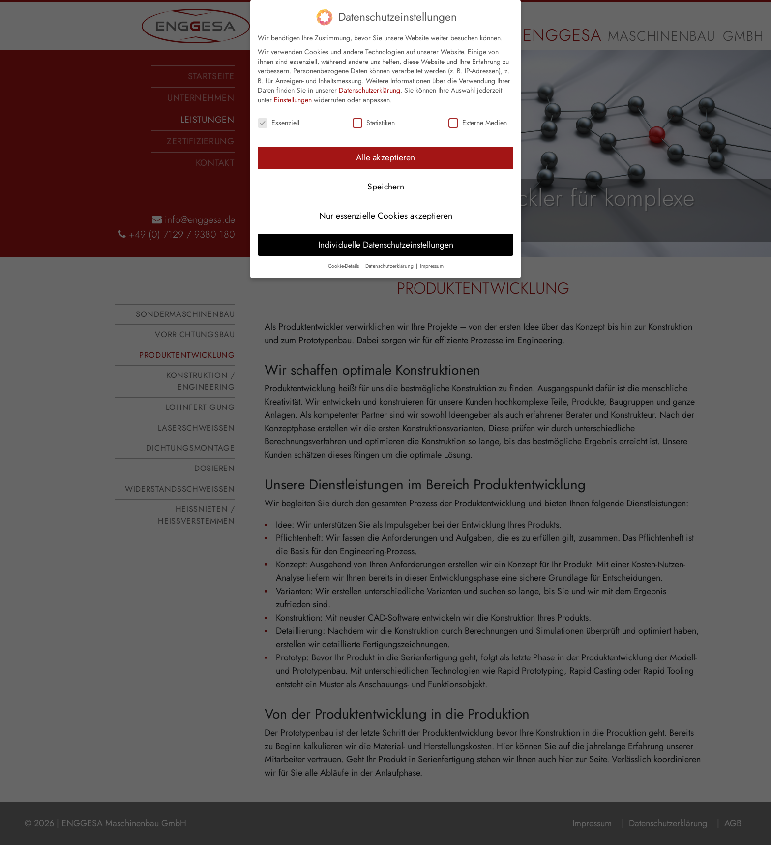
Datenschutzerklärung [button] (390, 251)
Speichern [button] (385, 171)
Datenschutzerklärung (369, 76)
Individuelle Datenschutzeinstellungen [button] (385, 229)
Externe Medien (477, 108)
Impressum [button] (432, 251)
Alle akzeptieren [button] (385, 142)
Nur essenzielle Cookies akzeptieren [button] (385, 200)
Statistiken (374, 108)
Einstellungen (293, 86)
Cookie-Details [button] (344, 251)
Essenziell (278, 108)
